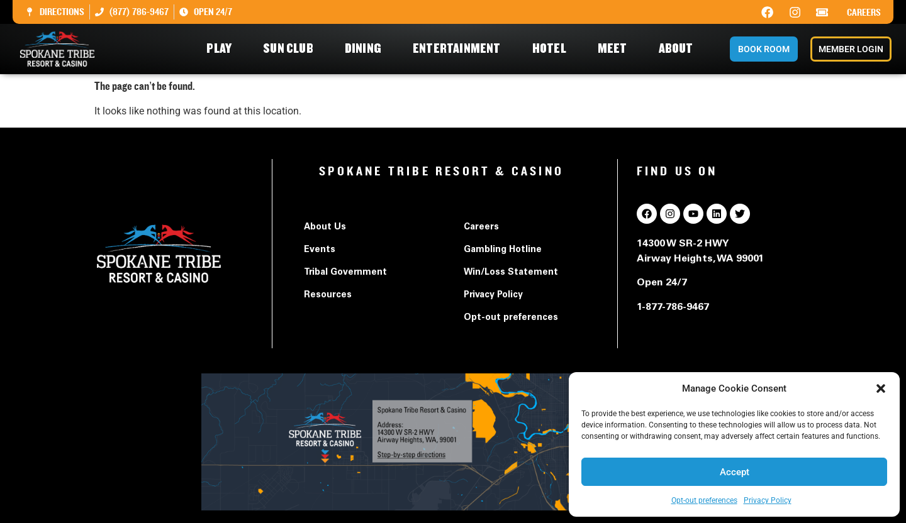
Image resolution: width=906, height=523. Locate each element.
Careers (864, 12)
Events (319, 250)
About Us (325, 227)
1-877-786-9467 (673, 307)
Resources (328, 295)
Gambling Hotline (503, 250)
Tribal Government (345, 272)
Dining (366, 48)
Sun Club (291, 48)
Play (222, 48)
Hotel (552, 48)
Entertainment (460, 48)
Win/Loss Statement (511, 272)
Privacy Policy (767, 500)
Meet (616, 48)
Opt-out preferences (704, 500)
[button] (881, 388)
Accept (734, 472)
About (679, 48)
